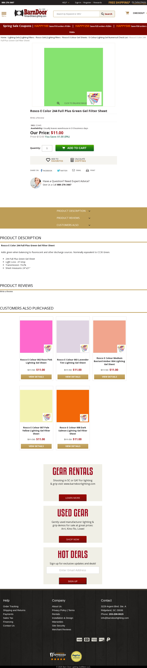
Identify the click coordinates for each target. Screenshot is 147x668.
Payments (8, 614)
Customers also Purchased (68, 226)
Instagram (66, 640)
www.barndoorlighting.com (79, 483)
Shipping (80, 160)
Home (3, 37)
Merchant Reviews (61, 629)
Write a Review (37, 117)
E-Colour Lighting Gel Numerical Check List (108, 37)
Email (78, 170)
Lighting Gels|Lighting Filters (21, 37)
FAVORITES (57, 160)
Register (87, 2)
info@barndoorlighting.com (115, 618)
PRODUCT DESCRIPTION (71, 211)
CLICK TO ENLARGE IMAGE (75, 103)
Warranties (57, 621)
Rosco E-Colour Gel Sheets (74, 37)
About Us (57, 606)
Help (64, 2)
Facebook (43, 640)
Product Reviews (68, 218)
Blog (59, 640)
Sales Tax (8, 618)
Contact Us (9, 625)
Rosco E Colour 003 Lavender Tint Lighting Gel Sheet (73, 361)
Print (92, 170)
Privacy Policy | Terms (63, 610)
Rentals (56, 614)
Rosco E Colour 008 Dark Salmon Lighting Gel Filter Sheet (72, 430)
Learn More (72, 497)
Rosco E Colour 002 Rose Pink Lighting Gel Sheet (36, 361)
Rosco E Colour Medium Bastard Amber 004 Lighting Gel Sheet (109, 361)
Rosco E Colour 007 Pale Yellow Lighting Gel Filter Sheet (36, 430)
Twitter (51, 640)
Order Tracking (10, 606)
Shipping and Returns (14, 610)
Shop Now (72, 539)
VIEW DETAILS (36, 376)
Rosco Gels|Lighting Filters (48, 37)
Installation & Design (62, 618)
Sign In (78, 2)
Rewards (98, 2)
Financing (8, 621)
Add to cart (77, 148)
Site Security (58, 625)
